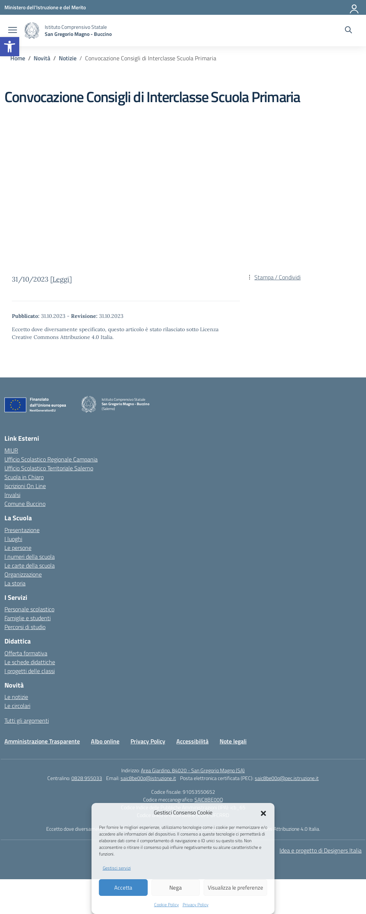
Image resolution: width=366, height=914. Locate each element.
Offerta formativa (25, 653)
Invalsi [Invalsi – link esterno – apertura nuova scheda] (12, 494)
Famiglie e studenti (27, 618)
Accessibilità (192, 741)
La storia (15, 583)
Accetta (123, 887)
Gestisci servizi (117, 867)
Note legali (233, 741)
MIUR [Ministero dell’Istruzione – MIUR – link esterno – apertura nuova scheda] (11, 450)
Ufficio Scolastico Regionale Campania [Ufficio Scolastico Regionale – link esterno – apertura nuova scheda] (51, 459)
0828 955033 (86, 778)
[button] (9, 46)
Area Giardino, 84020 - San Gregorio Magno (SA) (193, 770)
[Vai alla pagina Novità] (42, 58)
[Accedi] (355, 7)
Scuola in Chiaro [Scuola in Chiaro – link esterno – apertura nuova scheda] (24, 477)
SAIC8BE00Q (208, 799)
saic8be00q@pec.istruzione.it (287, 778)
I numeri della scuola (29, 556)
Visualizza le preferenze (235, 887)
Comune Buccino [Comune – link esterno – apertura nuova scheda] (24, 503)
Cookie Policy (166, 904)
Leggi (61, 279)
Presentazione (22, 529)
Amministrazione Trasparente (42, 741)
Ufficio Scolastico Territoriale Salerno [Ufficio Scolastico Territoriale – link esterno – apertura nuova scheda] (48, 468)
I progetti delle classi (29, 670)
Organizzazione (23, 574)
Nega (175, 887)
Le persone (17, 547)
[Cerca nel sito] (348, 31)
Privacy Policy (196, 904)
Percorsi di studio (24, 626)
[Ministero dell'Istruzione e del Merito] (45, 7)
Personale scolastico (29, 609)
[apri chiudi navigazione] (12, 30)
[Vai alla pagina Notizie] (68, 58)
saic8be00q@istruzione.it (148, 778)
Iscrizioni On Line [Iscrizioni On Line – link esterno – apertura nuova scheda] (25, 485)
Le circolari (17, 705)
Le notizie (16, 696)
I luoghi (13, 538)
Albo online (105, 741)
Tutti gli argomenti (26, 720)
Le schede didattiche (29, 662)
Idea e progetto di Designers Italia (320, 850)
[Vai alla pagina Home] (17, 58)
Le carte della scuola (29, 565)
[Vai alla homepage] (31, 30)
